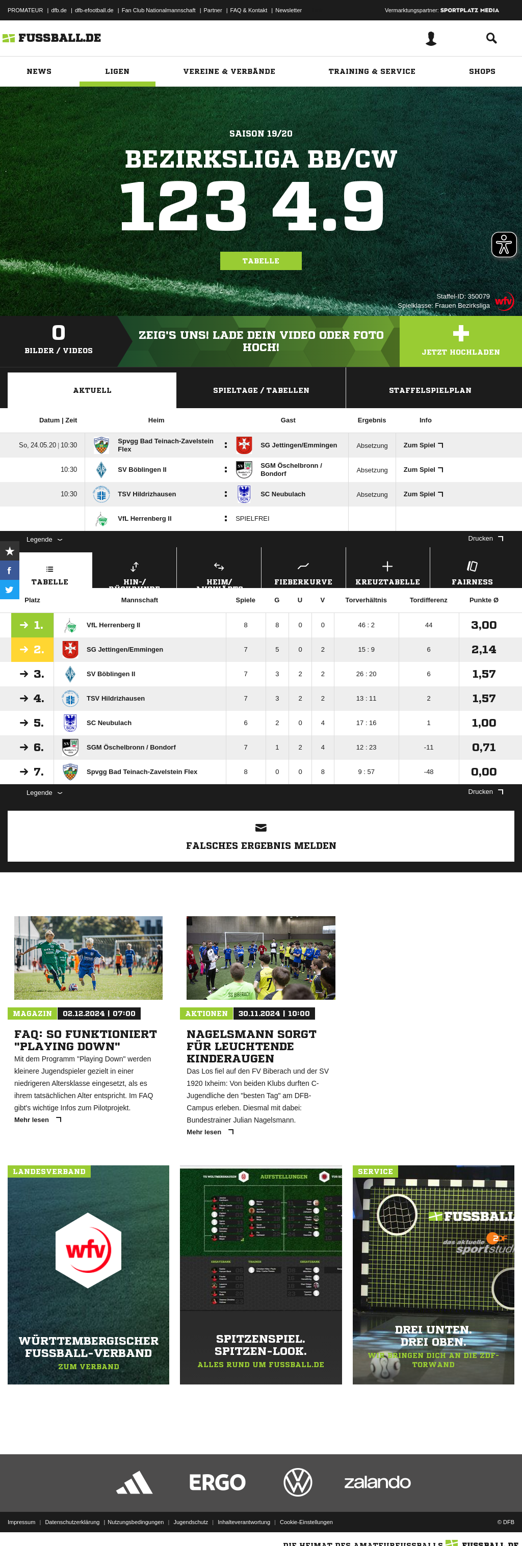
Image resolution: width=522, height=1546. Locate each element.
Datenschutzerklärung (72, 1522)
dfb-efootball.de (94, 10)
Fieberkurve (304, 571)
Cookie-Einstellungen (306, 1522)
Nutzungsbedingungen (136, 1522)
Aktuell (92, 390)
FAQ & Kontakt (249, 10)
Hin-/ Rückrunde (135, 573)
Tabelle (261, 260)
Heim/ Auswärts (219, 573)
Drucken (485, 538)
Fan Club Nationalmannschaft (159, 10)
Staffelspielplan (430, 390)
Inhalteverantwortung (244, 1522)
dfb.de (59, 10)
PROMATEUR (25, 10)
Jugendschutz (190, 1522)
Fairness (472, 571)
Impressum (21, 1522)
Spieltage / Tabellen (261, 390)
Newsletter (288, 10)
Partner (213, 10)
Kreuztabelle (388, 571)
